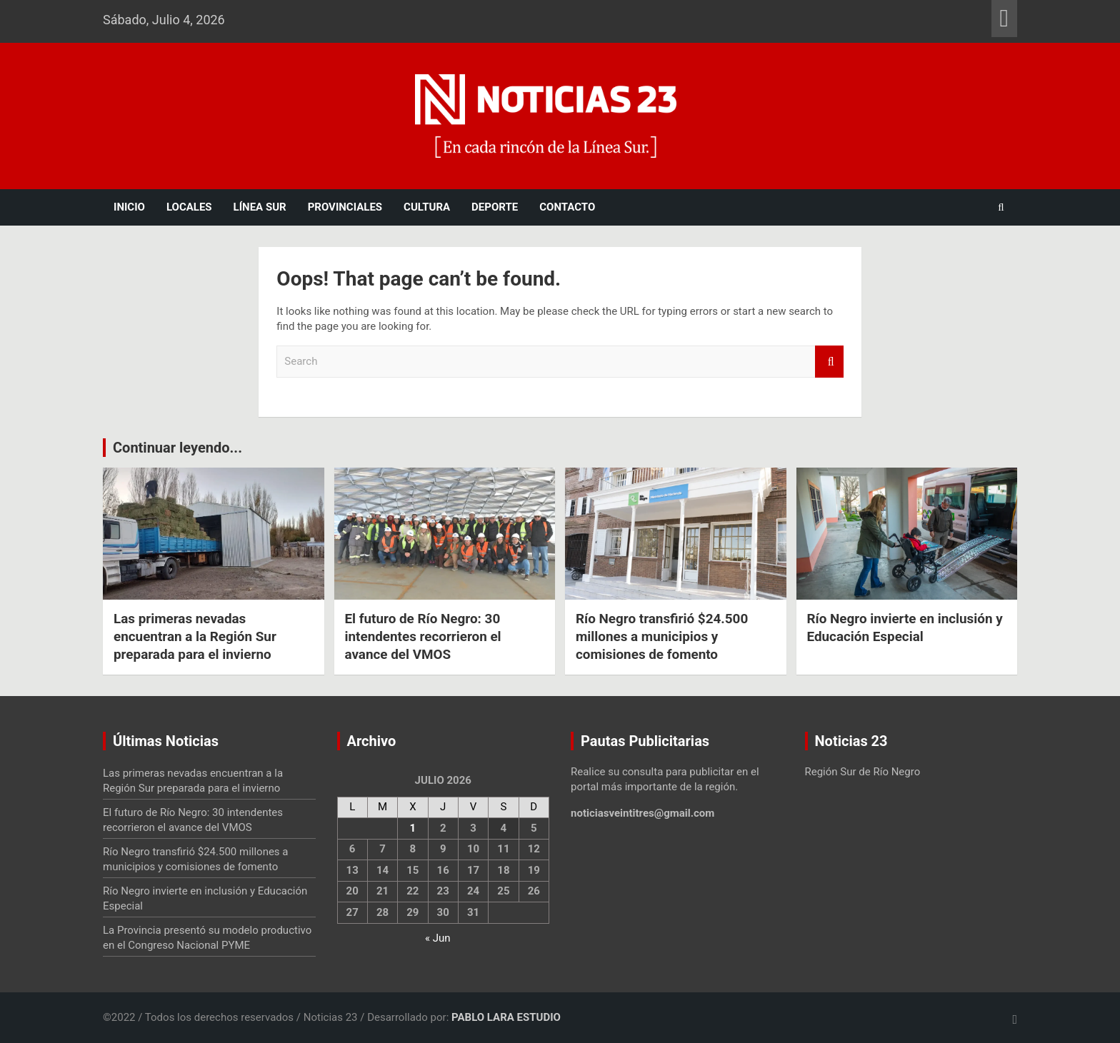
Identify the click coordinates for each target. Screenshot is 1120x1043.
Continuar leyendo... (177, 447)
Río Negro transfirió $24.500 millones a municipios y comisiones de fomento (662, 636)
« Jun (438, 938)
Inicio (129, 207)
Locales (189, 207)
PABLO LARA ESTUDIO (506, 1017)
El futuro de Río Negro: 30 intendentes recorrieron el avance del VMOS (424, 636)
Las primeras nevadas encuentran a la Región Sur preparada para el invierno (196, 636)
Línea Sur (260, 207)
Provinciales (345, 207)
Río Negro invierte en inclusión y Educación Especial (905, 627)
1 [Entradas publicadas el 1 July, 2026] (413, 828)
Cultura (427, 207)
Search (829, 362)
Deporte (494, 207)
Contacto (567, 207)
